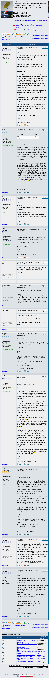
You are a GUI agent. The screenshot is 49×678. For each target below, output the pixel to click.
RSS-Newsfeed (18, 30)
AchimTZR (21, 338)
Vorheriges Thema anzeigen (40, 35)
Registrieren (28, 30)
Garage (16, 25)
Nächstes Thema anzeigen (40, 38)
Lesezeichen (40, 20)
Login (35, 30)
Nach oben (5, 125)
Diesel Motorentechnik (41, 655)
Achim (20, 205)
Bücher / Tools (24, 25)
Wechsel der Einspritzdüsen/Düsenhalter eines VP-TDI (27, 644)
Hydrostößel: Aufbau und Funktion (26, 640)
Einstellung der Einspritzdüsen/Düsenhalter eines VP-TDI (27, 649)
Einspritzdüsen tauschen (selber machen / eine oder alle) (25, 662)
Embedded (31, 674)
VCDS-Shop (39, 674)
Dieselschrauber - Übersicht (12, 37)
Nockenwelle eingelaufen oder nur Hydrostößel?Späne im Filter (26, 655)
